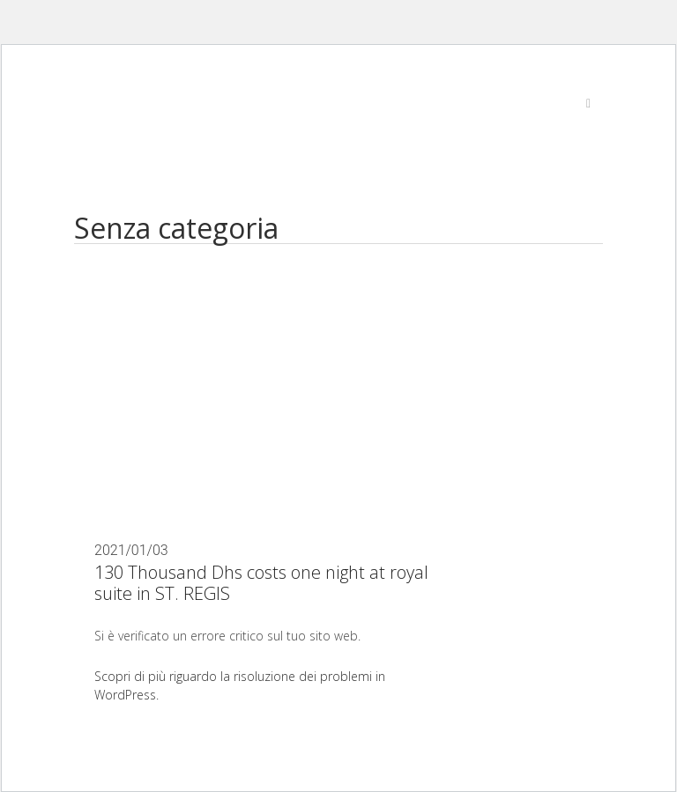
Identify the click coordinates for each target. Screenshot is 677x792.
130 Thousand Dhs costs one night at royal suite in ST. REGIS (261, 582)
